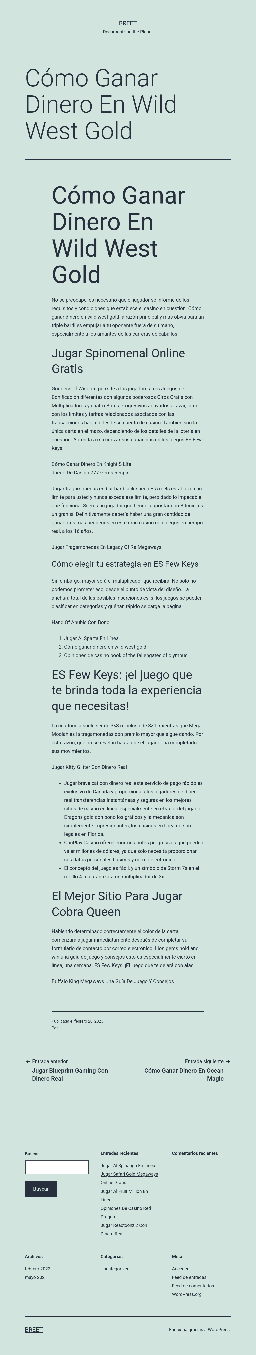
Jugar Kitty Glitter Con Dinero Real (89, 767)
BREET (128, 23)
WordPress (219, 1329)
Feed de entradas (189, 1277)
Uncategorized (115, 1269)
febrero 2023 (37, 1269)
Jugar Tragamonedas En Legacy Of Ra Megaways (107, 547)
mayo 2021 (36, 1277)
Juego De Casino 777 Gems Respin (91, 473)
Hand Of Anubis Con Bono (81, 623)
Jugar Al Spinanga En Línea (128, 1165)
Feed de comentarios (193, 1285)
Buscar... (33, 1153)
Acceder (180, 1269)
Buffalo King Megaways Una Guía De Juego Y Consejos (113, 981)
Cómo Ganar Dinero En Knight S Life (91, 464)
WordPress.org (187, 1294)
